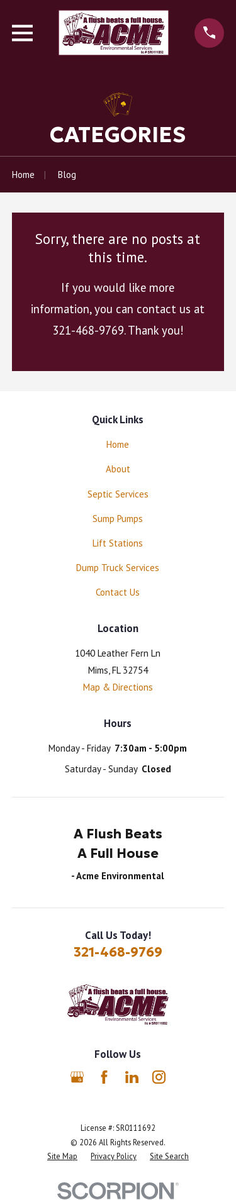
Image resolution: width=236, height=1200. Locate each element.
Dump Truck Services (117, 568)
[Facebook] (104, 1077)
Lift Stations (118, 543)
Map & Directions (118, 687)
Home (117, 444)
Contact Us (118, 592)
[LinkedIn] (131, 1077)
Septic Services (118, 494)
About (118, 469)
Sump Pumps (118, 519)
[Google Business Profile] (77, 1077)
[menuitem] (62, 1156)
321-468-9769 (118, 952)
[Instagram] (159, 1077)
